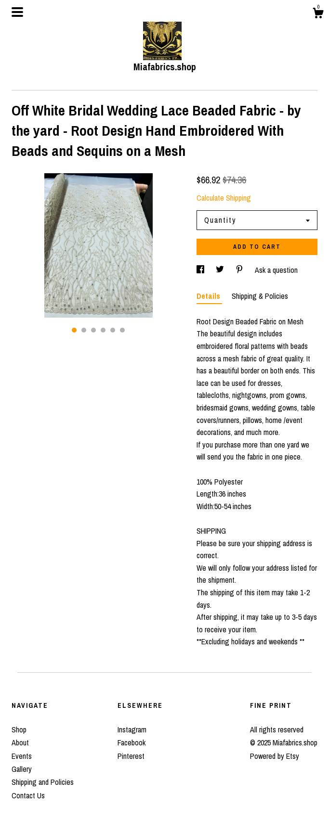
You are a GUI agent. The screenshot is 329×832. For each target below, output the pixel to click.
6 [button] (122, 330)
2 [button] (83, 330)
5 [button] (112, 330)
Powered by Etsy (274, 756)
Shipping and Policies (43, 782)
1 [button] (74, 330)
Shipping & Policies (260, 296)
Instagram (132, 729)
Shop (19, 729)
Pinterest (131, 756)
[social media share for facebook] (201, 270)
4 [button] (103, 330)
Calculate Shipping (224, 197)
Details (209, 296)
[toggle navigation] (17, 12)
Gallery (22, 769)
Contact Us (28, 795)
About (20, 742)
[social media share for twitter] (221, 270)
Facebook (131, 742)
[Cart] (318, 14)
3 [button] (93, 330)
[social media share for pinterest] (240, 270)
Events (22, 756)
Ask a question (276, 270)
